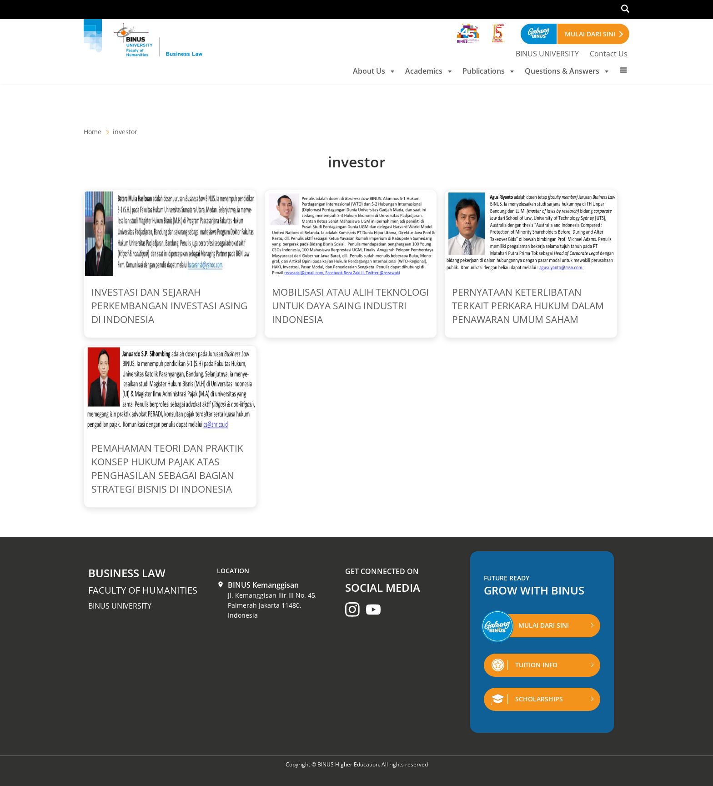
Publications (488, 71)
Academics (428, 71)
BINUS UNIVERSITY (547, 54)
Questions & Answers (566, 71)
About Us (373, 71)
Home (92, 131)
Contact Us (609, 54)
